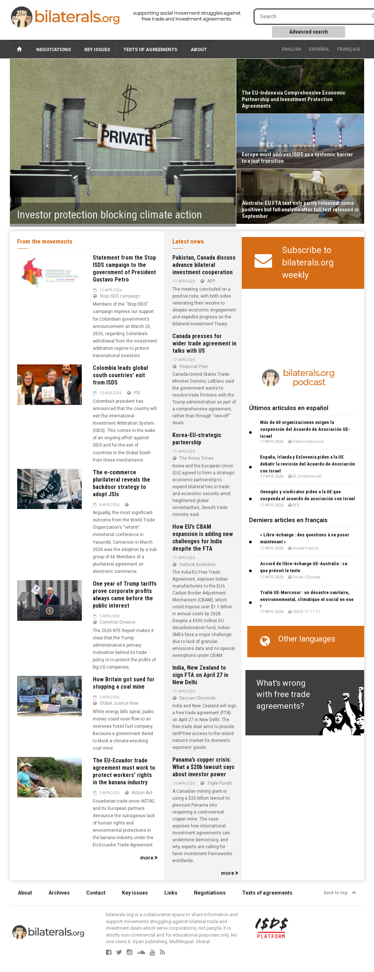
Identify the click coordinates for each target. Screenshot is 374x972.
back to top (340, 892)
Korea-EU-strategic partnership (196, 439)
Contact (96, 893)
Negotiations (53, 49)
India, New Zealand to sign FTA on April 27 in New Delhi (200, 675)
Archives (59, 893)
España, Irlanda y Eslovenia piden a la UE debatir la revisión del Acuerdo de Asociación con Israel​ (307, 464)
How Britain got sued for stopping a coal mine (123, 683)
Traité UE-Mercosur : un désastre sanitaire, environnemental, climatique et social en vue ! (307, 599)
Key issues (97, 49)
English (291, 49)
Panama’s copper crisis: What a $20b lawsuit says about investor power (203, 767)
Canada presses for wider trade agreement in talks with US (204, 343)
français (348, 49)
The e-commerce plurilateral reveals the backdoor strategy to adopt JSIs (121, 483)
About (199, 49)
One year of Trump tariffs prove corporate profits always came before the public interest (125, 594)
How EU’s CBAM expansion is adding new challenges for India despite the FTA (202, 537)
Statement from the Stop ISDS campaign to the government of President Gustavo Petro (124, 268)
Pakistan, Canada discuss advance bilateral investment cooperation (204, 265)
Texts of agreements (150, 49)
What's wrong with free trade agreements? (283, 694)
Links (171, 893)
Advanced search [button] (308, 32)
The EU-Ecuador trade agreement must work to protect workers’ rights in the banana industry (124, 771)
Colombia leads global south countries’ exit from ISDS (120, 375)
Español (319, 49)
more (148, 858)
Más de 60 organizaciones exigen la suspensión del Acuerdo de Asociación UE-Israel (305, 429)
